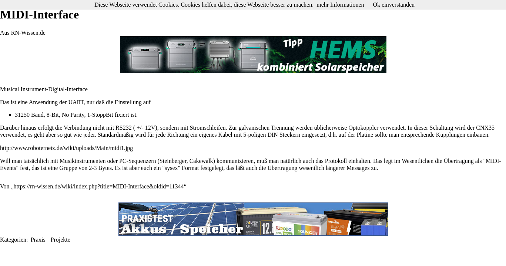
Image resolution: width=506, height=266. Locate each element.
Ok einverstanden (394, 4)
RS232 (123, 128)
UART (75, 102)
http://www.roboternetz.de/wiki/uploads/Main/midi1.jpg (66, 148)
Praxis (38, 239)
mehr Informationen (340, 4)
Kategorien (13, 239)
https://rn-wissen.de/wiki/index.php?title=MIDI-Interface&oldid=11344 (99, 186)
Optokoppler (363, 128)
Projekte (60, 239)
